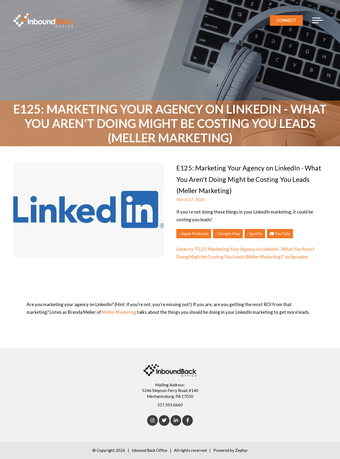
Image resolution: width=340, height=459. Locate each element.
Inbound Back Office (149, 450)
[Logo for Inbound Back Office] (43, 20)
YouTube (280, 233)
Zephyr (241, 450)
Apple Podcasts (194, 233)
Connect (286, 20)
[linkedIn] (176, 420)
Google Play (228, 233)
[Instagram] (152, 420)
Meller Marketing (119, 312)
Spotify (254, 233)
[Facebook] (187, 420)
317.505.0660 (170, 404)
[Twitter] (164, 420)
